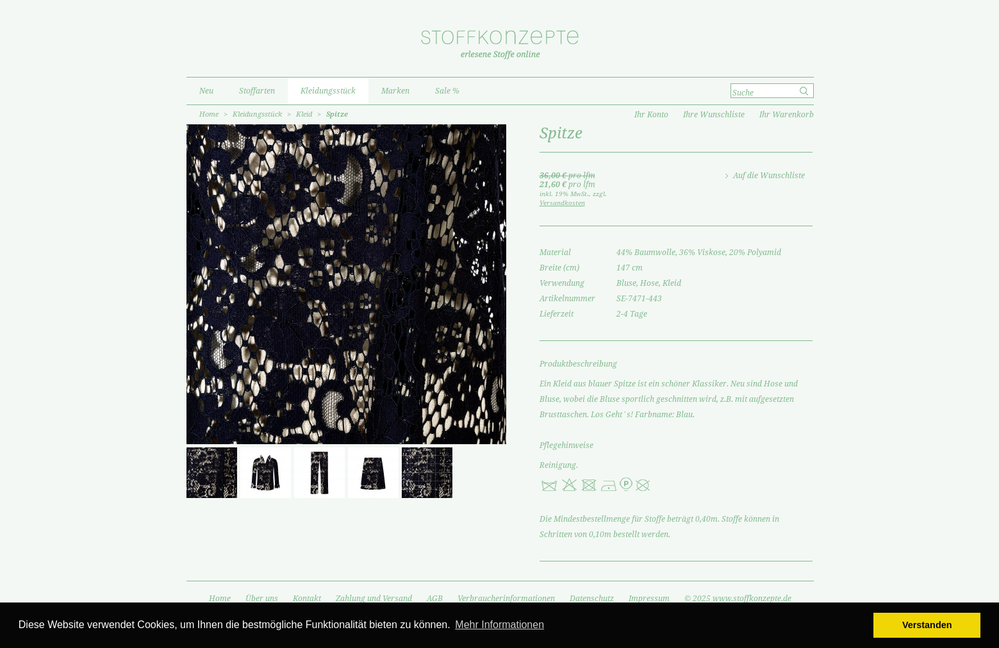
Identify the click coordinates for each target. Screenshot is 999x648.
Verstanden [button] (927, 625)
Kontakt (307, 598)
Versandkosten (562, 202)
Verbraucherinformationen (506, 598)
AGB (435, 598)
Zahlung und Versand (374, 598)
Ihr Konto (651, 114)
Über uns (261, 598)
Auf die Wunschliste (769, 175)
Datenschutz (592, 598)
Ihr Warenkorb (786, 114)
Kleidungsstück (257, 114)
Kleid (304, 114)
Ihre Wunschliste (714, 114)
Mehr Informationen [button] (499, 624)
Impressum (649, 598)
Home (209, 114)
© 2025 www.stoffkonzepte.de (737, 598)
